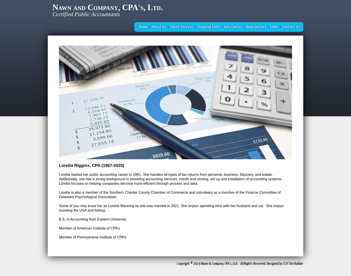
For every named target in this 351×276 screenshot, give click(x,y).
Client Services (182, 27)
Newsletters (256, 27)
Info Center (233, 27)
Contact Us (291, 27)
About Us (159, 27)
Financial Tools (208, 27)
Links (274, 27)
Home (143, 27)
